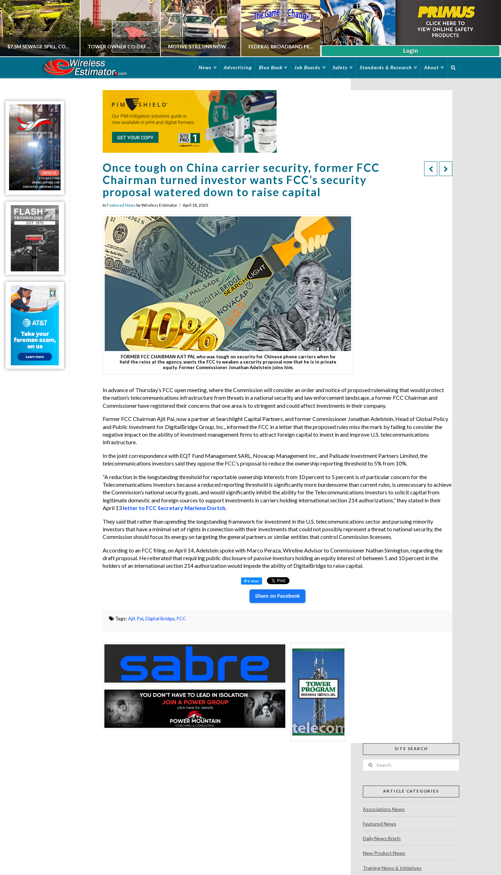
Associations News (384, 809)
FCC (181, 618)
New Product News (384, 853)
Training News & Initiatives (392, 868)
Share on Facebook (277, 596)
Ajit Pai (135, 618)
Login (410, 51)
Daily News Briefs (382, 838)
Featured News (121, 205)
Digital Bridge (160, 618)
